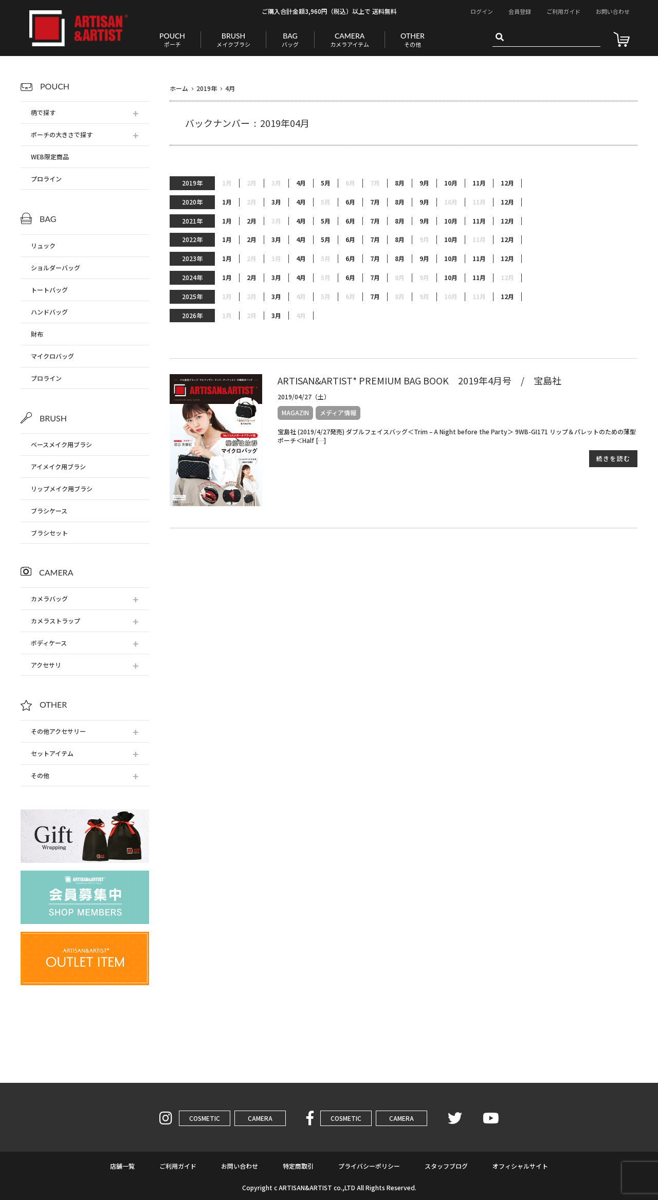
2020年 (192, 201)
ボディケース (49, 642)
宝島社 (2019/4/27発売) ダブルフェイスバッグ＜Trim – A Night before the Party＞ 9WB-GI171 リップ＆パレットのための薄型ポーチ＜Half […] (457, 436)
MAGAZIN (295, 412)
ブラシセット (49, 532)
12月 (507, 183)
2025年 (192, 296)
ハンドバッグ (49, 311)
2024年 (192, 277)
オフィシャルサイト (520, 1165)
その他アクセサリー (58, 731)
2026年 (192, 315)
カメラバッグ (49, 598)
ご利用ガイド (563, 11)
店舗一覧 (122, 1165)
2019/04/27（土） (304, 396)
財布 (37, 333)
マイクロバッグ (52, 356)
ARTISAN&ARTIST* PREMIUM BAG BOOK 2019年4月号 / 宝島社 (419, 380)
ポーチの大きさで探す (62, 134)
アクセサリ (46, 664)
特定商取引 (298, 1165)
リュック (43, 245)
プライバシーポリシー (369, 1165)
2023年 (192, 258)
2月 (252, 221)
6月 (350, 202)
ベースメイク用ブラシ (61, 444)
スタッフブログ (446, 1165)
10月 (451, 183)
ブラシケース (49, 510)
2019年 (192, 182)
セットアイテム (52, 753)
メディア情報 (338, 412)
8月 (400, 183)
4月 (301, 183)
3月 (276, 202)
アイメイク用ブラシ (58, 466)
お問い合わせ (613, 11)
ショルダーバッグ (55, 267)
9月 (424, 183)
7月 (375, 202)
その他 (40, 775)
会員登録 (519, 11)
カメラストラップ (55, 620)
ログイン (481, 11)
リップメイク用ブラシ (62, 488)
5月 (326, 183)
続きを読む (613, 458)
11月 (479, 183)
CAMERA (260, 1118)
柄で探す (43, 112)
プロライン (46, 178)
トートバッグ (49, 289)
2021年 (192, 220)
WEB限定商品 (50, 156)
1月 (227, 202)
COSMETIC (204, 1118)
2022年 (192, 239)
